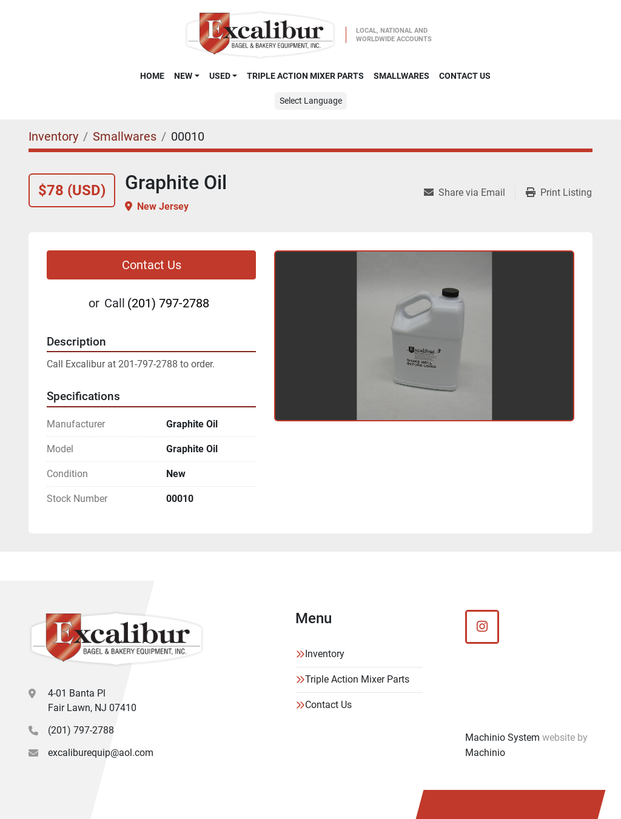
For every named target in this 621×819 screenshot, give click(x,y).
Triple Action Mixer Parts (305, 76)
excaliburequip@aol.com (100, 752)
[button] (186, 76)
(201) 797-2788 (168, 303)
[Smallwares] (124, 136)
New (183, 76)
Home (152, 76)
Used (219, 76)
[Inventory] (53, 136)
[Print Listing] (558, 193)
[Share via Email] (469, 193)
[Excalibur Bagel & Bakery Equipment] (116, 639)
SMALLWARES (401, 76)
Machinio (485, 752)
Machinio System (502, 737)
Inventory (324, 654)
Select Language (311, 100)
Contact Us (465, 76)
